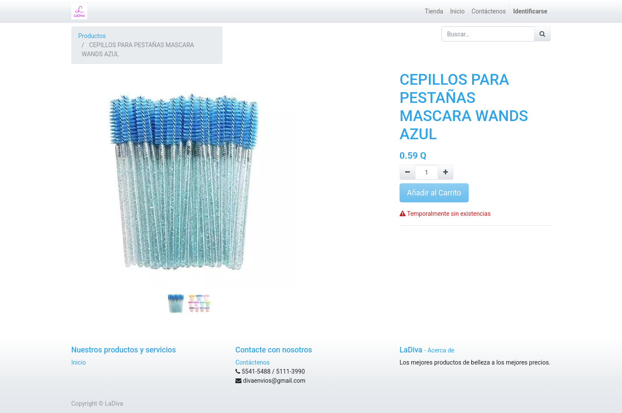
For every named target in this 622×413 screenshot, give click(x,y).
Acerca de (440, 350)
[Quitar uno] (408, 172)
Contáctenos (252, 362)
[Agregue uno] (446, 172)
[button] (88, 157)
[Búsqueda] (542, 34)
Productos (92, 35)
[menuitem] (434, 11)
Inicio (78, 362)
